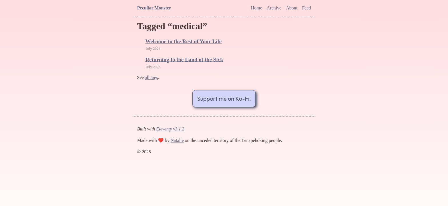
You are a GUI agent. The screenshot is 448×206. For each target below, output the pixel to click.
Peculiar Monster (154, 7)
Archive (274, 7)
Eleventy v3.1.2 (170, 128)
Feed (306, 7)
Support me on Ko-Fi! (224, 98)
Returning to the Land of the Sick (184, 60)
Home (256, 7)
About (291, 7)
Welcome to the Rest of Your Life (183, 41)
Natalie (177, 140)
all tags (151, 77)
